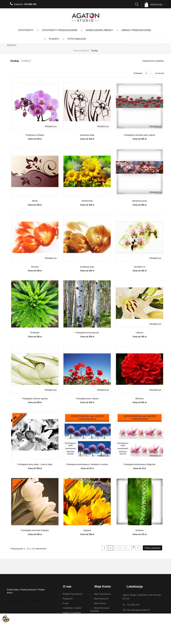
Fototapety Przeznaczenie (59, 30)
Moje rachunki (101, 598)
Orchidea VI (139, 267)
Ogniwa (87, 530)
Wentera (139, 398)
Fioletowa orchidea (35, 135)
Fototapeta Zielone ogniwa (35, 398)
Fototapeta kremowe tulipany (35, 530)
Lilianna (139, 332)
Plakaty (54, 38)
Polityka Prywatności (72, 594)
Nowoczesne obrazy (99, 30)
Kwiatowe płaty (87, 135)
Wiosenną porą (139, 201)
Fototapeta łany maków (87, 398)
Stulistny (139, 530)
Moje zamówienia (102, 594)
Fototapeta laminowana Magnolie (140, 464)
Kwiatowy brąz (87, 267)
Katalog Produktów (71, 612)
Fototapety (26, 30)
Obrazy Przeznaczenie (136, 30)
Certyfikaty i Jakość (71, 608)
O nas (65, 603)
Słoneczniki (87, 201)
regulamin (67, 598)
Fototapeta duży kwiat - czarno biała (35, 464)
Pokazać (138, 73)
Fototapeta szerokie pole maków (139, 135)
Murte (35, 201)
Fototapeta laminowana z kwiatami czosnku (87, 464)
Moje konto (102, 586)
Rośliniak (34, 332)
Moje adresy (100, 603)
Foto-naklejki (77, 38)
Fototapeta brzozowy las (87, 332)
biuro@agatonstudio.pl (138, 609)
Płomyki (35, 267)
